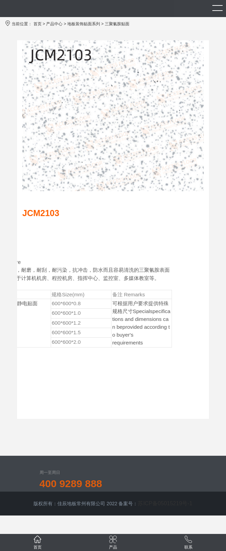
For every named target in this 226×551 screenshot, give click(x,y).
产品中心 (54, 24)
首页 (37, 24)
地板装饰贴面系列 (83, 24)
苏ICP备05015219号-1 (165, 503)
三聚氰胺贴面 (117, 24)
